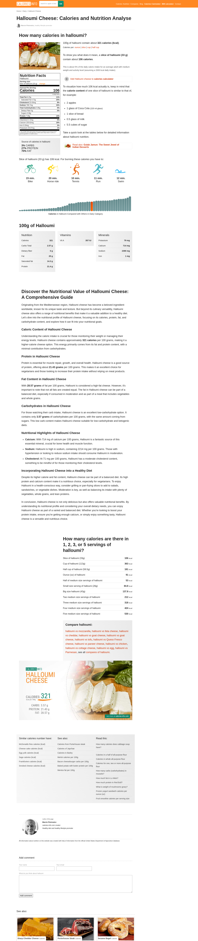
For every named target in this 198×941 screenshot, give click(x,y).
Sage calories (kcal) (27, 757)
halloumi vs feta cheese (105, 631)
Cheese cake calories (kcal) (31, 748)
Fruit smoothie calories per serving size (112, 798)
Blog (141, 4)
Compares (134, 4)
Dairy (25, 11)
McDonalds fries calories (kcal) (32, 744)
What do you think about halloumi (31, 873)
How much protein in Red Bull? (109, 782)
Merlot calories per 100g (67, 757)
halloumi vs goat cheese (92, 635)
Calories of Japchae (66, 748)
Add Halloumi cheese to (91, 79)
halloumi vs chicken (116, 643)
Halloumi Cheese (34, 11)
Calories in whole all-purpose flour (110, 759)
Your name (23, 865)
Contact (178, 4)
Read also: (95, 146)
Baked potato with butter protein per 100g (75, 766)
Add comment (26, 895)
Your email (60, 865)
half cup (95, 47)
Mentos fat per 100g (66, 770)
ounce (77, 47)
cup (88, 47)
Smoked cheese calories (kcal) (32, 766)
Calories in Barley (65, 753)
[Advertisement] (39, 554)
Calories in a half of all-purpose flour (111, 755)
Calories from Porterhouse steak (71, 744)
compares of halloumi (97, 652)
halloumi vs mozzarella (77, 631)
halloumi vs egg (105, 648)
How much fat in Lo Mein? (107, 778)
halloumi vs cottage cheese (80, 648)
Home (18, 11)
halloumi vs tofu (83, 639)
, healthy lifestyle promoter (36, 25)
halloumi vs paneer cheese (89, 643)
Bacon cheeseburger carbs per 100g (73, 761)
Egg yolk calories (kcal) (29, 753)
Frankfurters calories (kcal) (30, 761)
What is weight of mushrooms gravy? (112, 787)
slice (84, 47)
